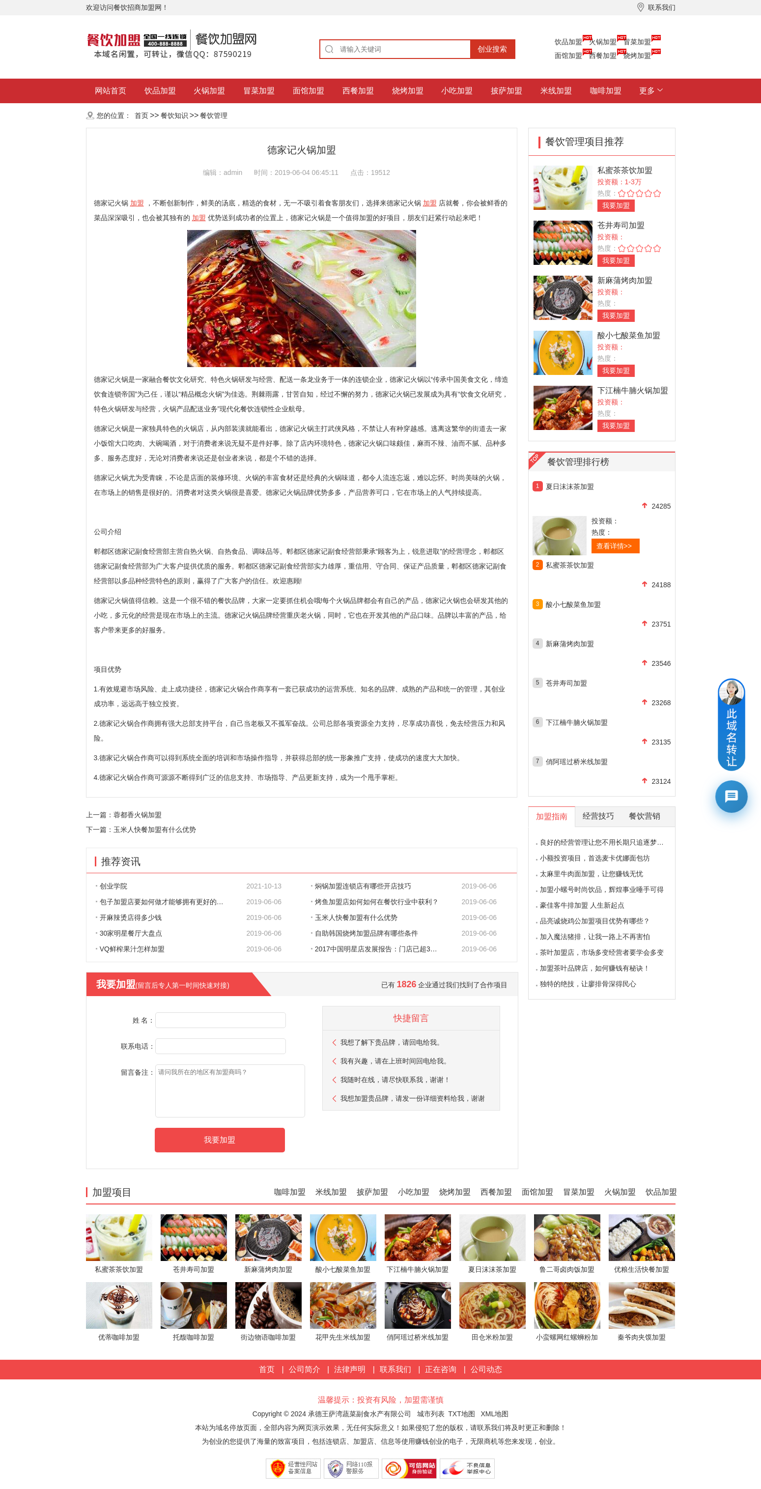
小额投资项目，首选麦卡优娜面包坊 (595, 858)
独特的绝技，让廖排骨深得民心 (588, 984)
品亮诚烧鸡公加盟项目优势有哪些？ (595, 921)
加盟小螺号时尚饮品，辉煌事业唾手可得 (602, 889)
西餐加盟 (603, 55)
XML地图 (494, 1414)
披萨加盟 (506, 90)
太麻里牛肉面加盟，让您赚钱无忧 (591, 874)
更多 (647, 90)
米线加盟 (556, 90)
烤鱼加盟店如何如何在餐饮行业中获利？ (375, 902)
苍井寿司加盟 (621, 225)
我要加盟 (616, 205)
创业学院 (111, 886)
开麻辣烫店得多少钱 (129, 917)
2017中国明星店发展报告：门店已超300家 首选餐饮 (380, 949)
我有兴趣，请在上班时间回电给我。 (395, 1061)
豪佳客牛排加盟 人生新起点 (582, 905)
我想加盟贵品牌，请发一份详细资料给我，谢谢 (412, 1098)
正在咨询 (440, 1369)
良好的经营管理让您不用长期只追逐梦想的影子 (612, 842)
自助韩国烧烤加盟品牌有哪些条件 (364, 933)
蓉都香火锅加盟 (137, 815)
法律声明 (350, 1369)
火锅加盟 (603, 42)
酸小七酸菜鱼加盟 (628, 335)
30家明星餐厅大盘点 (129, 933)
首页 (141, 115)
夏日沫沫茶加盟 (570, 486)
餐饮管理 (213, 115)
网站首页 (110, 90)
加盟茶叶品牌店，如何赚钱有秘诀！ (595, 968)
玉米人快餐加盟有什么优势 (154, 829)
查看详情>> (614, 546)
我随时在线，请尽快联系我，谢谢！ (395, 1080)
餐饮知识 (174, 115)
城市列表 (431, 1414)
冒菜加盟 (637, 42)
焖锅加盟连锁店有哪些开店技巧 (361, 886)
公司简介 (304, 1369)
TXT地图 (461, 1414)
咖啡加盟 (605, 90)
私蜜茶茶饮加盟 (624, 170)
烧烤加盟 (637, 55)
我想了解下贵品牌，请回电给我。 (392, 1042)
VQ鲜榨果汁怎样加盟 (130, 949)
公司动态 (486, 1369)
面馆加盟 (568, 55)
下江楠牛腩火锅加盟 (632, 390)
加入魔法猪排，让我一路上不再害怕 (595, 937)
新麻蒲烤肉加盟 (624, 280)
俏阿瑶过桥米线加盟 (577, 762)
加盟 (137, 203)
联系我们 (395, 1369)
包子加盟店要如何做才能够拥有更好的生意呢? (165, 902)
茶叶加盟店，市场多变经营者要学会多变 (602, 952)
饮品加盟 (568, 42)
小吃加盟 (457, 90)
